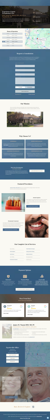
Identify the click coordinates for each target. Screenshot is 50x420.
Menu (46, 3)
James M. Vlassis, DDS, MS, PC (15, 187)
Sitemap (21, 417)
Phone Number (17, 72)
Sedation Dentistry (29, 254)
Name (16, 64)
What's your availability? (19, 85)
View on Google (5, 313)
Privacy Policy (25, 417)
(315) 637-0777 (26, 336)
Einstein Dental (39, 415)
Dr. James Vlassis (10, 328)
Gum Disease (12, 254)
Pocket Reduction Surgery (30, 248)
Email (16, 68)
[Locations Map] (37, 353)
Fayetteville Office (12, 346)
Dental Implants (12, 251)
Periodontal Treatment (13, 259)
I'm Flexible (20, 87)
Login (29, 417)
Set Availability (29, 87)
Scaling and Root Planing (30, 251)
